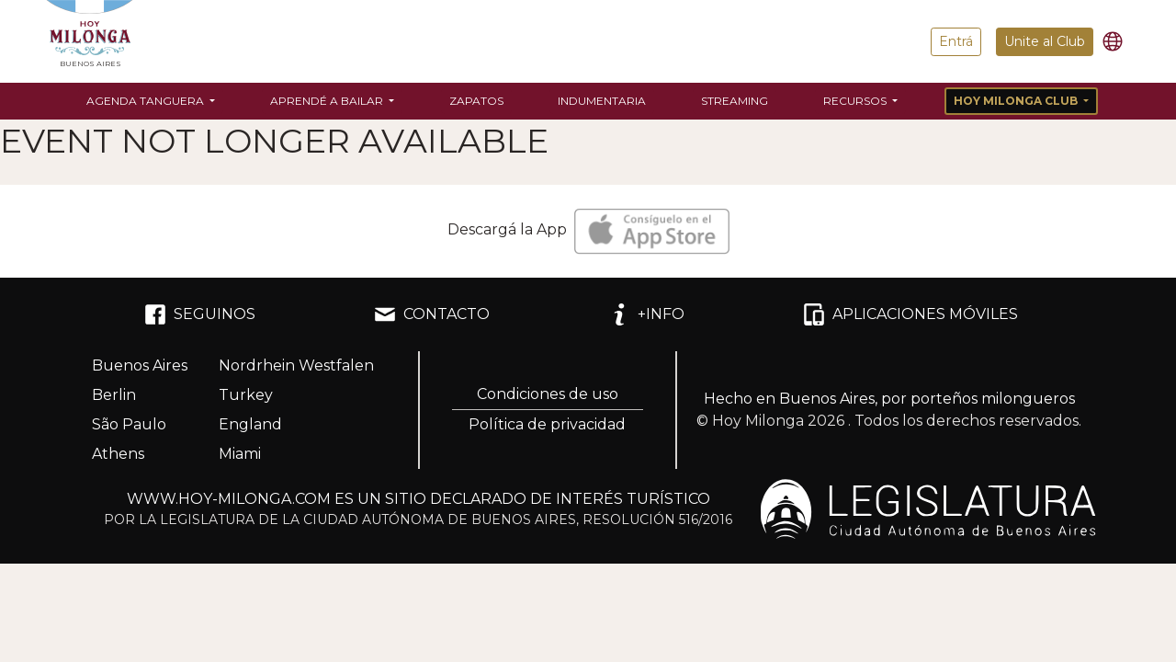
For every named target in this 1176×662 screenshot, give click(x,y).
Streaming (734, 101)
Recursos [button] (856, 101)
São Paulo (129, 424)
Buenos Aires (139, 365)
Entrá (956, 41)
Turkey (246, 395)
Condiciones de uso (547, 394)
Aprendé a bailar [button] (328, 101)
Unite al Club (1044, 41)
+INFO (646, 314)
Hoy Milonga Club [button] (1017, 101)
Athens (118, 453)
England (250, 424)
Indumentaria (602, 101)
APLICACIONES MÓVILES (910, 314)
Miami (240, 453)
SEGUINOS (199, 314)
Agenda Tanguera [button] (146, 101)
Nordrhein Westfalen (296, 365)
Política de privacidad (547, 424)
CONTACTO (432, 314)
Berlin (114, 395)
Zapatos (476, 101)
